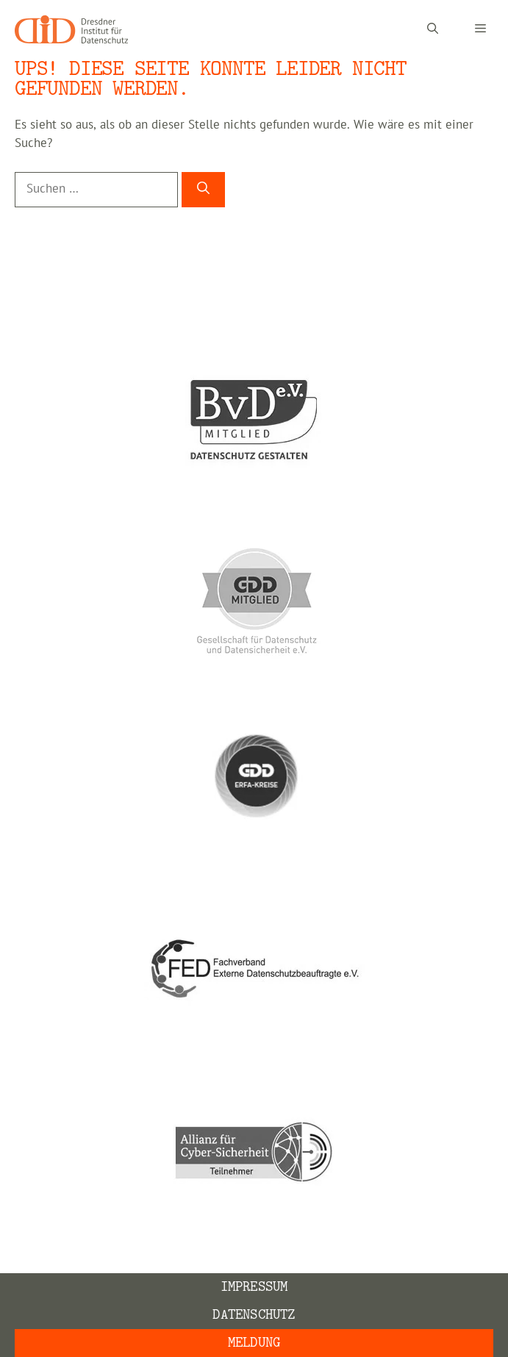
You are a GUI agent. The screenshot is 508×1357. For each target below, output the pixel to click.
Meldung (254, 1342)
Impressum (254, 1287)
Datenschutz (253, 1314)
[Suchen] (203, 189)
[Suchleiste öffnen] (433, 29)
